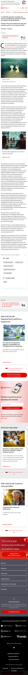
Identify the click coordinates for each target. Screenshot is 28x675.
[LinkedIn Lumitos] (14, 647)
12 (13, 532)
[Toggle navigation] (26, 8)
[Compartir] (20, 8)
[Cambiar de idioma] (23, 8)
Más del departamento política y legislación (14, 375)
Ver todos (5, 418)
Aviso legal (5, 668)
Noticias (3, 563)
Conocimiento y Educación (8, 584)
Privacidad (14, 670)
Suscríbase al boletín (12, 408)
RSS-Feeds (4, 589)
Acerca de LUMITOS (13, 656)
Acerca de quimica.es (14, 659)
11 (22, 368)
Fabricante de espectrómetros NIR (14, 554)
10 (20, 368)
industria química (10, 47)
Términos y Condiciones (17, 668)
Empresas (3, 568)
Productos (4, 573)
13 (14, 532)
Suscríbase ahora (14, 612)
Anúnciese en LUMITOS (13, 653)
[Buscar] (18, 8)
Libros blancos (5, 578)
